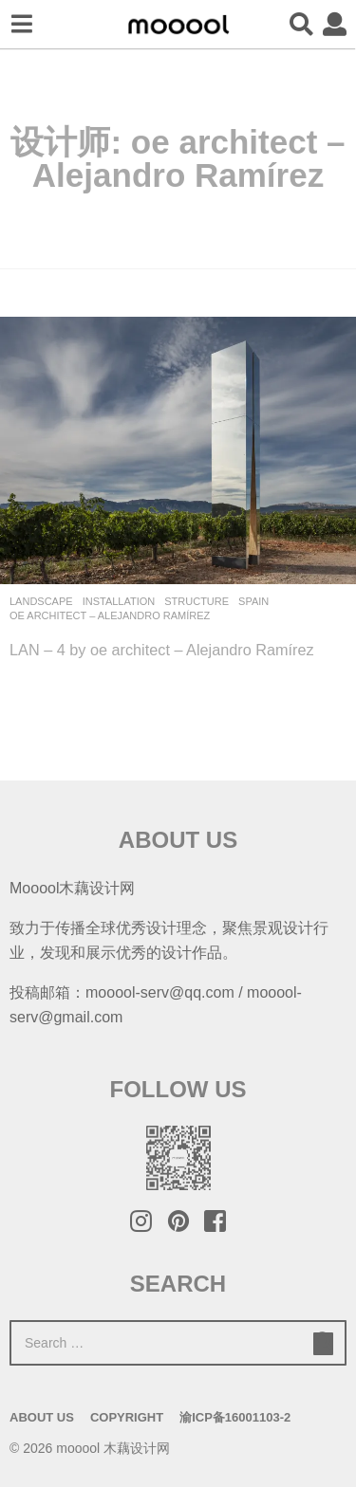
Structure (196, 601)
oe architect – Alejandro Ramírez (109, 615)
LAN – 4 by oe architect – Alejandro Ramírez (161, 649)
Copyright (126, 1417)
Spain (253, 601)
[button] (21, 25)
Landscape (41, 601)
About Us (41, 1417)
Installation (119, 601)
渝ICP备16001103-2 (234, 1417)
